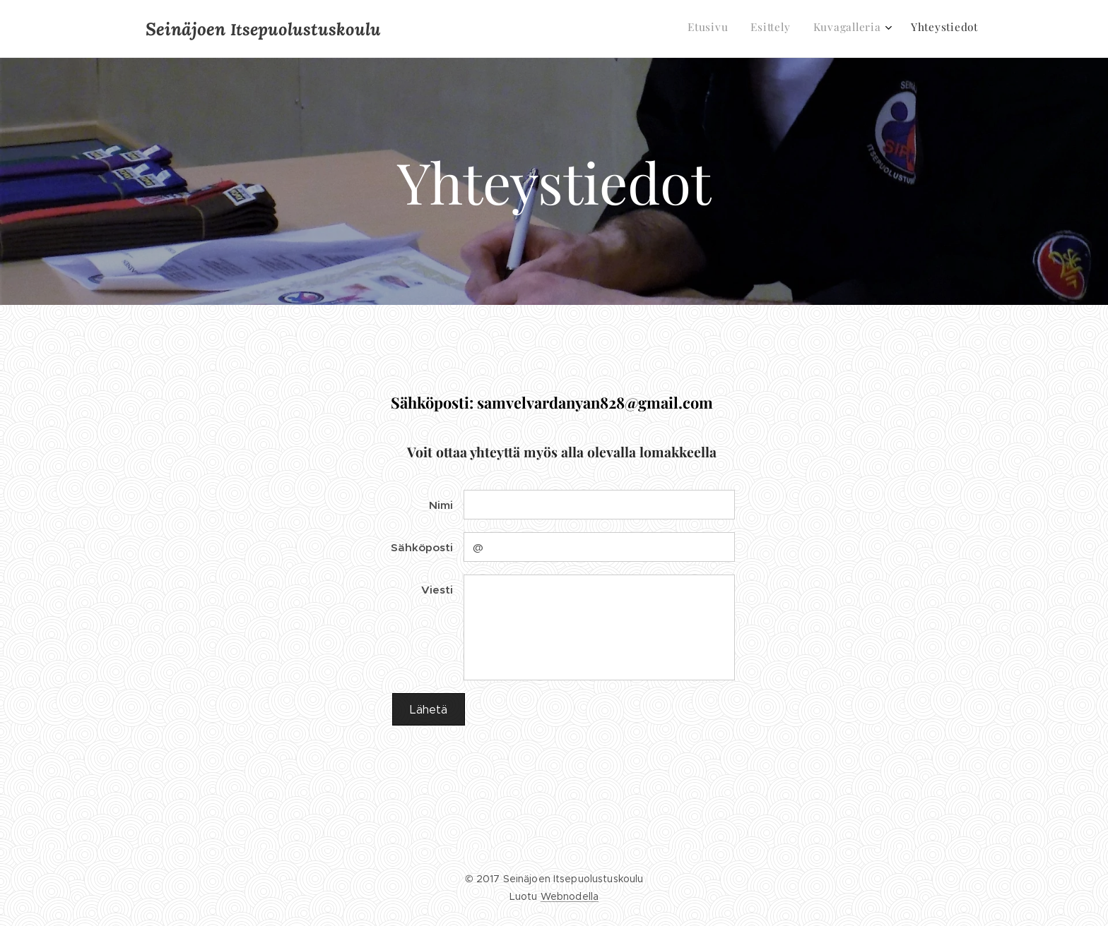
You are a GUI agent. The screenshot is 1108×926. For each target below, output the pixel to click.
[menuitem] (907, 29)
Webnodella (570, 896)
